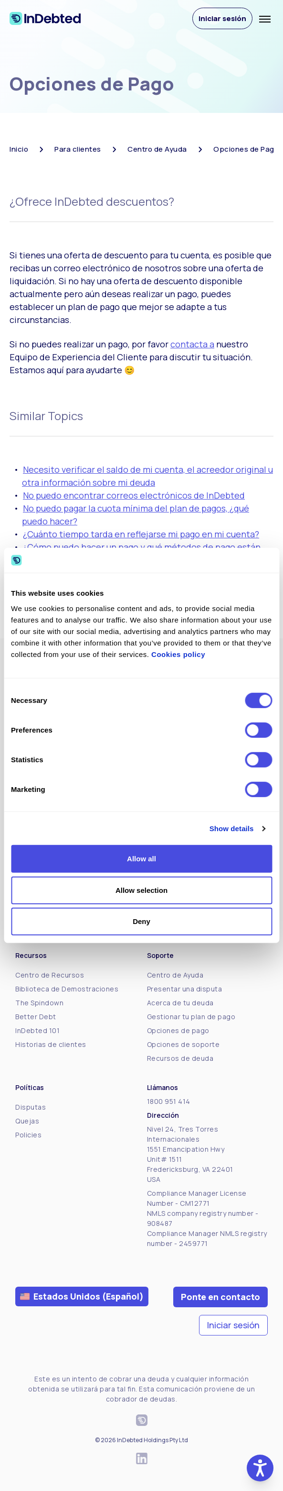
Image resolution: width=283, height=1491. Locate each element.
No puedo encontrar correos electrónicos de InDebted (134, 495)
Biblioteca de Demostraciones (66, 988)
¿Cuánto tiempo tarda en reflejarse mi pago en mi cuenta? (141, 534)
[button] (260, 1468)
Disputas (30, 1107)
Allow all (141, 859)
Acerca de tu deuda (180, 1002)
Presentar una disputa (184, 988)
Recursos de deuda (180, 1058)
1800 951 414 (168, 1101)
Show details (232, 828)
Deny (141, 921)
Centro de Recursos (49, 974)
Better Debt (35, 1016)
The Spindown (39, 1002)
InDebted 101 (37, 1030)
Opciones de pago (178, 1030)
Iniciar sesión (222, 18)
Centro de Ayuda (175, 974)
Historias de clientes (50, 1044)
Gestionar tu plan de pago (191, 1016)
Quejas (27, 1120)
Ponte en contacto (220, 1296)
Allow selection (141, 890)
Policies (28, 1134)
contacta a (192, 344)
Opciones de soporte (183, 1044)
